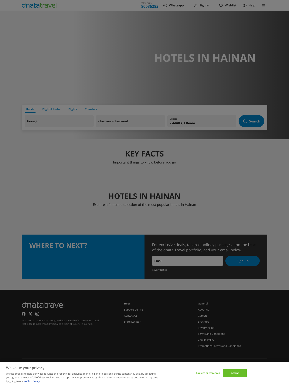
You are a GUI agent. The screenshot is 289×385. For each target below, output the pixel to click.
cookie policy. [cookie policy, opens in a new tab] (32, 381)
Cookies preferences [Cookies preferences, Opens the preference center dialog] (208, 373)
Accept (235, 373)
